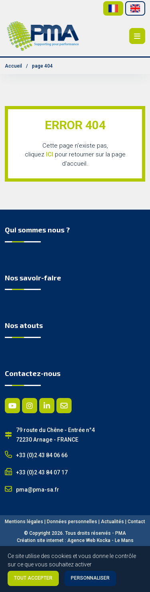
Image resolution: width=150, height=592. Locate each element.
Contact (136, 521)
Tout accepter (33, 578)
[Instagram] (29, 405)
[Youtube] (12, 405)
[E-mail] (64, 405)
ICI (49, 154)
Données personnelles (72, 521)
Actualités (112, 521)
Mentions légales (24, 521)
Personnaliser (90, 578)
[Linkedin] (46, 405)
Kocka (103, 540)
